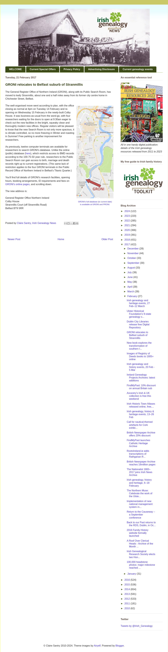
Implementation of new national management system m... (140, 504)
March (131, 291)
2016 (127, 580)
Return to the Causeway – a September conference (141, 514)
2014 (127, 589)
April (130, 286)
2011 (127, 603)
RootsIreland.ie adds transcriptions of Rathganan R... (138, 454)
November (133, 253)
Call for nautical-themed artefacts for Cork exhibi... (140, 425)
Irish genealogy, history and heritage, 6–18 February (139, 482)
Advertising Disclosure (101, 69)
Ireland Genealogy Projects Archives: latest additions (141, 377)
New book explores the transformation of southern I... (139, 346)
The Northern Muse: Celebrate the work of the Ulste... (139, 493)
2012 (127, 598)
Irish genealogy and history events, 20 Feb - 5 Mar (141, 367)
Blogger (119, 645)
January (132, 573)
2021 (127, 225)
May (130, 282)
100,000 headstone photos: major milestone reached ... (141, 565)
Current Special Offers (43, 69)
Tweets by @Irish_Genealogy (137, 626)
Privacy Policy (72, 69)
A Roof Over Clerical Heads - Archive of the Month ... (140, 543)
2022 (127, 220)
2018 (127, 239)
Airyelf (97, 645)
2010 (127, 608)
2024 (127, 211)
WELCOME (15, 69)
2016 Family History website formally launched (137, 533)
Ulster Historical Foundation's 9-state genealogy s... (139, 314)
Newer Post (14, 239)
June (130, 277)
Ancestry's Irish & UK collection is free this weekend (139, 396)
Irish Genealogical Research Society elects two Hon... (141, 554)
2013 (127, 594)
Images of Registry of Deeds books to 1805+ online (140, 356)
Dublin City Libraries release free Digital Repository (138, 324)
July (129, 272)
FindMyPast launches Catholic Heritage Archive (138, 443)
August (131, 267)
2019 (127, 235)
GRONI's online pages (17, 184)
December (133, 248)
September (133, 263)
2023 (127, 216)
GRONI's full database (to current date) (95, 202)
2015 (127, 584)
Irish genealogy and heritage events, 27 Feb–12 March (138, 303)
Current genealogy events (138, 69)
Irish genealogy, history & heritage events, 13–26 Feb (140, 414)
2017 (127, 244)
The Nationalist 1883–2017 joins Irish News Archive (139, 472)
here (28, 153)
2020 (127, 230)
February (132, 296)
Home (61, 239)
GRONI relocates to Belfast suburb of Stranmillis (137, 335)
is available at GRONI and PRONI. (95, 204)
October (132, 258)
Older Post (107, 239)
